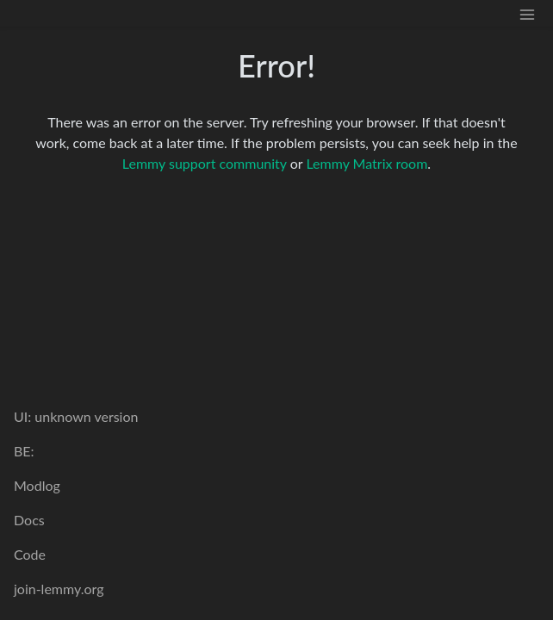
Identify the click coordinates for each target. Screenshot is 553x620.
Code (30, 554)
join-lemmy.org (58, 588)
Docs (29, 520)
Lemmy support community (204, 163)
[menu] (527, 13)
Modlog (37, 485)
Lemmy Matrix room (366, 163)
